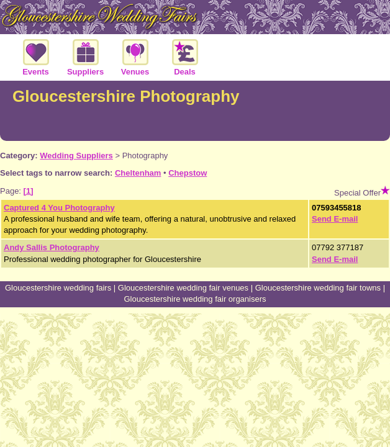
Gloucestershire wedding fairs (58, 287)
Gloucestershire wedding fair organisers (195, 299)
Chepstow (187, 173)
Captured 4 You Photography (59, 207)
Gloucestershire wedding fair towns (318, 287)
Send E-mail (335, 219)
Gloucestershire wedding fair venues (183, 287)
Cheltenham (138, 173)
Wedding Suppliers (76, 155)
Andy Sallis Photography (51, 247)
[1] (29, 191)
